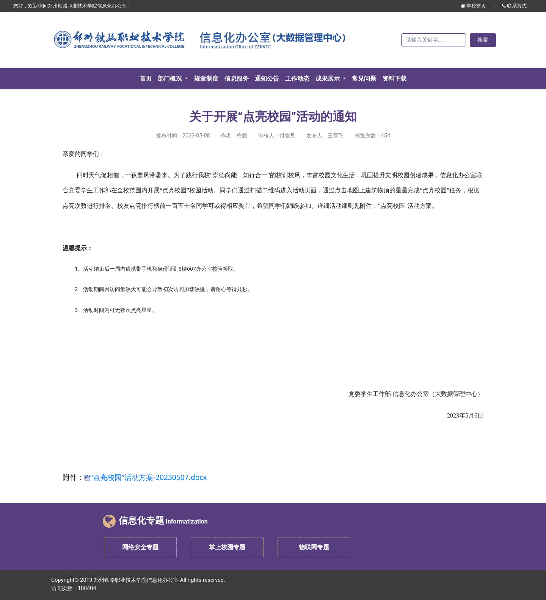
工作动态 (297, 78)
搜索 (482, 40)
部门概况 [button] (171, 78)
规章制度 (206, 78)
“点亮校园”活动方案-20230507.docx (148, 477)
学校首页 (474, 6)
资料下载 (394, 78)
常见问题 (364, 78)
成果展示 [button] (328, 78)
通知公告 (267, 78)
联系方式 (514, 6)
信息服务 (236, 78)
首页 (147, 78)
